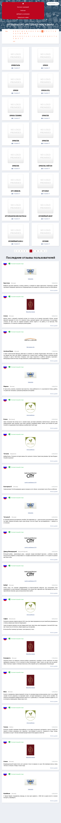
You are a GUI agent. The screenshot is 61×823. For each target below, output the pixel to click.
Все (7, 31)
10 (36, 251)
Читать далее (54, 290)
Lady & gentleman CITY (30, 482)
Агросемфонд (30, 415)
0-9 (14, 41)
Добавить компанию (23, 14)
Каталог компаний (23, 7)
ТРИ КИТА (30, 279)
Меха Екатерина (30, 311)
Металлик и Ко (30, 347)
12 (43, 251)
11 (39, 251)
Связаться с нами (23, 17)
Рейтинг (23, 10)
